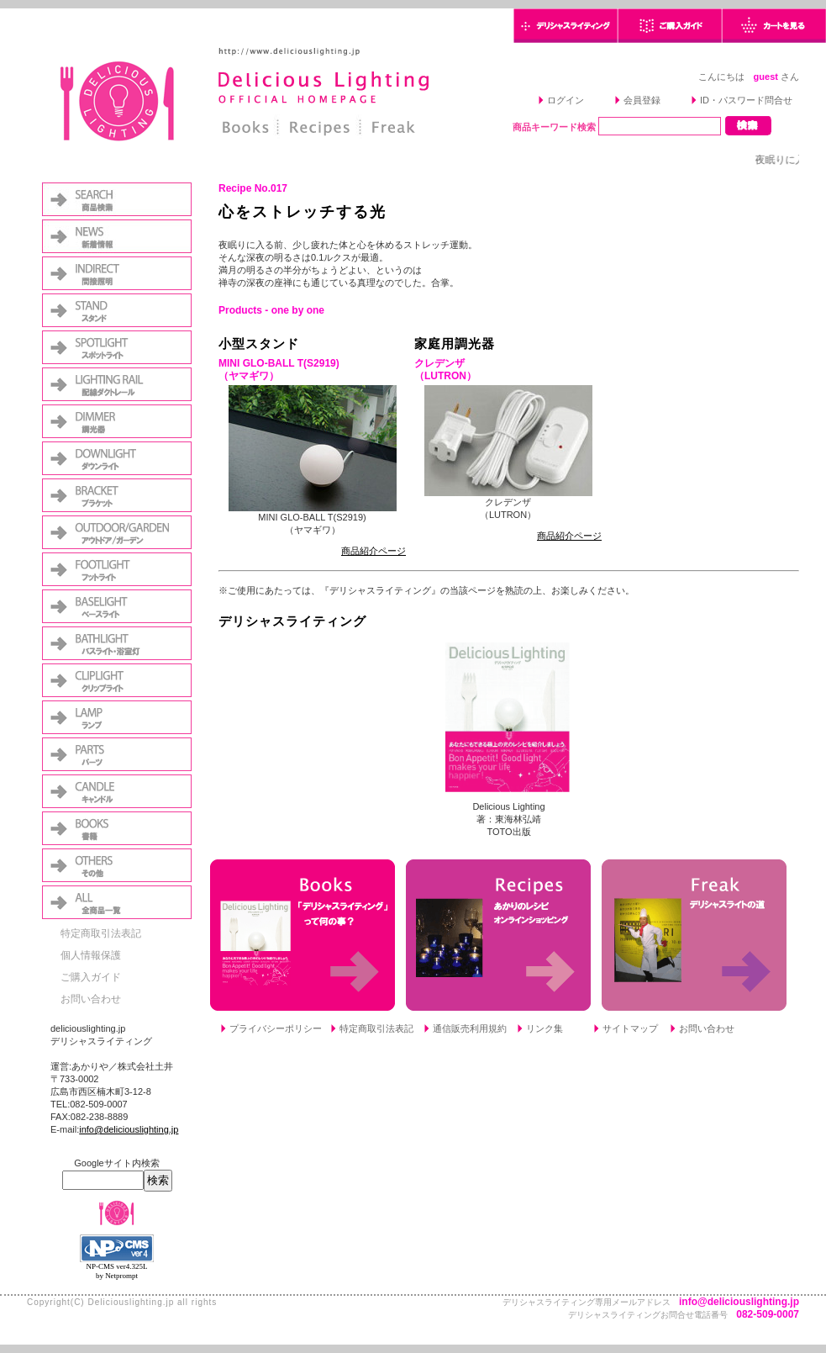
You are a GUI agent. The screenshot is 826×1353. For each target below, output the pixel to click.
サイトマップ (630, 1028)
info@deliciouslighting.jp (128, 1129)
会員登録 (641, 100)
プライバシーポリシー (275, 1028)
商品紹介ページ (373, 551)
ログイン (565, 100)
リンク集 (544, 1028)
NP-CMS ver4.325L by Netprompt (116, 1271)
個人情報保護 (91, 955)
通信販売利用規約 (470, 1028)
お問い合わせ (91, 999)
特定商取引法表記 (101, 933)
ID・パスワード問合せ (746, 100)
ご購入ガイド (91, 977)
